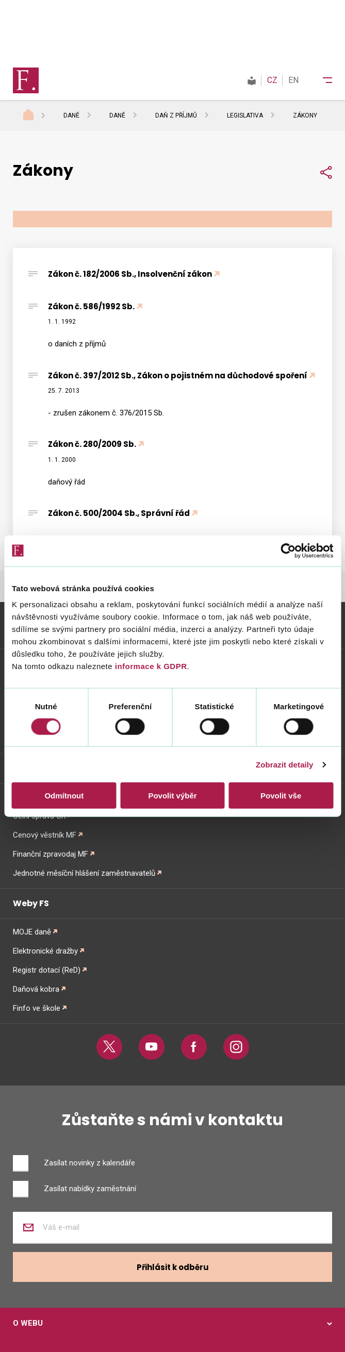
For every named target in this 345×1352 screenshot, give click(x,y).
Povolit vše (280, 795)
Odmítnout (64, 795)
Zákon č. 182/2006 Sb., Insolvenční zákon (130, 274)
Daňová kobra (36, 989)
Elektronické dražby (45, 951)
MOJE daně (32, 932)
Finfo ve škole (36, 1008)
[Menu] (320, 80)
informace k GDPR (149, 666)
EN (293, 80)
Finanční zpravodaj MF (50, 854)
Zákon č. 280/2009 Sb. (92, 444)
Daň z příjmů (176, 115)
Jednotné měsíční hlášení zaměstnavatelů (84, 873)
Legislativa (245, 115)
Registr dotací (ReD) (46, 970)
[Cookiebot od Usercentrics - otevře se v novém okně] (288, 550)
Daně (71, 115)
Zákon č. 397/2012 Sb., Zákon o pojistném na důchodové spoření (177, 375)
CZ (272, 80)
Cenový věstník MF (44, 835)
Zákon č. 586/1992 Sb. (91, 306)
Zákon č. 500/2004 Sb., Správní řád (119, 513)
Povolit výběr (172, 795)
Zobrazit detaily (285, 764)
